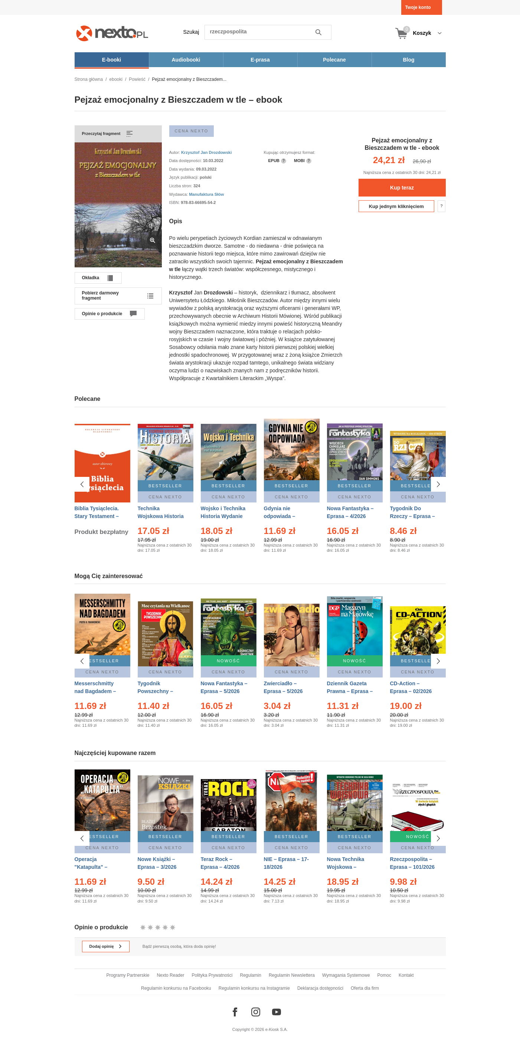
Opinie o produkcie (102, 313)
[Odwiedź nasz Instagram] (256, 1012)
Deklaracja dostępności (320, 988)
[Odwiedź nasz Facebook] (235, 1012)
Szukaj (191, 32)
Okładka (90, 277)
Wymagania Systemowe (346, 975)
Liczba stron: (181, 186)
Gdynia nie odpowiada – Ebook (279, 516)
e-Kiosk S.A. (276, 1029)
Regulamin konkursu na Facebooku (176, 988)
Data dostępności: (186, 160)
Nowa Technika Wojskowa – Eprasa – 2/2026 (346, 867)
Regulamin (250, 975)
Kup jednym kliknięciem (396, 206)
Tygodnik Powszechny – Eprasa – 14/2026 (159, 691)
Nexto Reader (170, 975)
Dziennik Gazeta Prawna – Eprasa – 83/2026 (350, 691)
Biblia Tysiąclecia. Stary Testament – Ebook (97, 516)
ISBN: (175, 202)
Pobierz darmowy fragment (100, 295)
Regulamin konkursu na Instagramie (254, 988)
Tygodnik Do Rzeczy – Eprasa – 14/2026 (412, 516)
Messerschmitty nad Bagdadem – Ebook (95, 691)
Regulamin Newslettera (292, 975)
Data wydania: (182, 169)
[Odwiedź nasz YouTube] (276, 1012)
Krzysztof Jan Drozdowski (206, 152)
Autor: (175, 152)
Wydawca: (179, 194)
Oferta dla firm (365, 988)
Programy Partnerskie (127, 975)
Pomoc (384, 975)
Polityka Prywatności (212, 975)
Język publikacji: (184, 177)
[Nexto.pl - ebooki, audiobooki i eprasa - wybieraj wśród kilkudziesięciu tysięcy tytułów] (112, 33)
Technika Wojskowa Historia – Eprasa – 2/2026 (161, 516)
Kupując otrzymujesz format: (289, 152)
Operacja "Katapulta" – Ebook (91, 867)
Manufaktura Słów (206, 194)
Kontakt (406, 975)
